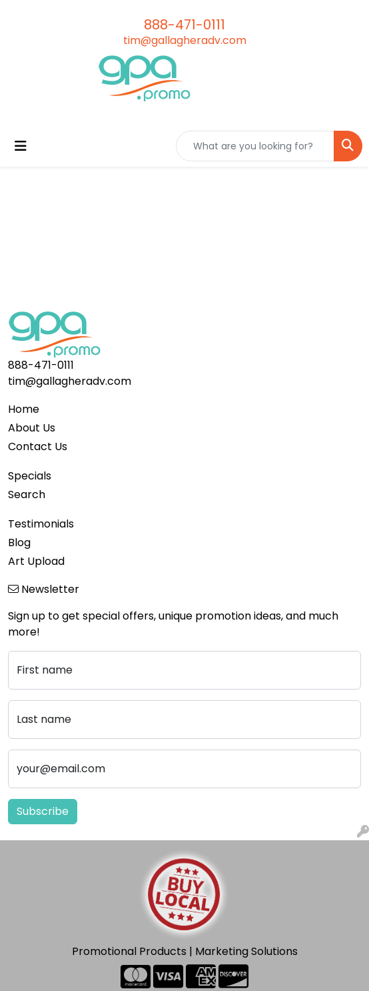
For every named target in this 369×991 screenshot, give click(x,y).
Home (23, 409)
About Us (31, 427)
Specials (29, 475)
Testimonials (41, 524)
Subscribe (43, 811)
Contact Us (37, 446)
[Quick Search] (255, 146)
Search (26, 494)
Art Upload (36, 561)
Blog (19, 542)
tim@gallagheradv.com (184, 40)
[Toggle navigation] (21, 146)
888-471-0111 (184, 24)
